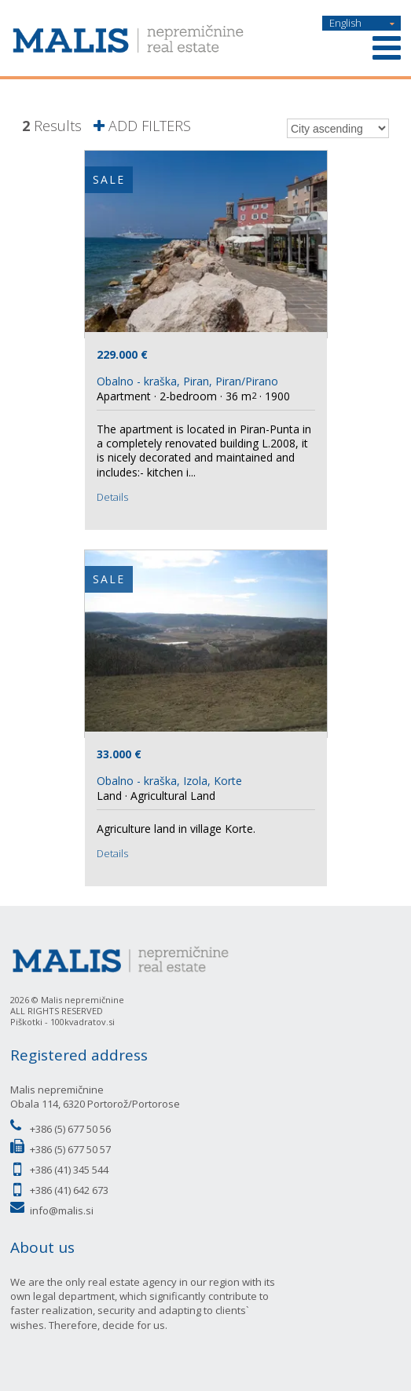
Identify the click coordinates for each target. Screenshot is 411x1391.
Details (112, 497)
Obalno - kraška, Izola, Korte (169, 780)
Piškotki (26, 1022)
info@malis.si (62, 1210)
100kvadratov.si (82, 1022)
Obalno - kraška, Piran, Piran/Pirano (187, 381)
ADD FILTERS (142, 126)
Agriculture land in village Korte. (176, 829)
